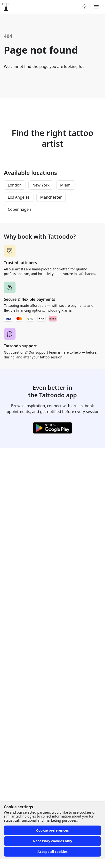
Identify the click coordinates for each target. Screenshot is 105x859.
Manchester (51, 197)
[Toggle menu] (96, 7)
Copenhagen (19, 209)
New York (40, 185)
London (15, 185)
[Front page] (6, 7)
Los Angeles (19, 197)
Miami (66, 185)
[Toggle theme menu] (85, 7)
